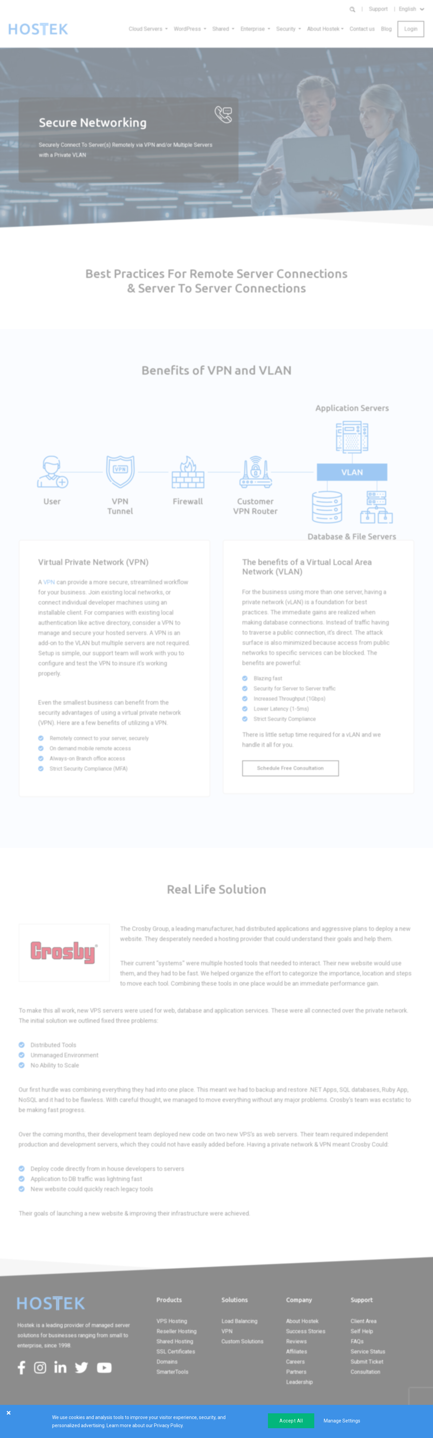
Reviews (296, 1341)
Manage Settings (342, 1420)
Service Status (368, 1351)
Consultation (365, 1372)
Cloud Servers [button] (146, 29)
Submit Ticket (367, 1362)
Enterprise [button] (253, 29)
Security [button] (286, 29)
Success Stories (305, 1331)
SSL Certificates (176, 1351)
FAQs (357, 1341)
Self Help (362, 1331)
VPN (49, 582)
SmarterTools (172, 1372)
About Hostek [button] (323, 29)
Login (410, 29)
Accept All (291, 1420)
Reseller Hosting (177, 1331)
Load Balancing (239, 1321)
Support (378, 9)
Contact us (362, 29)
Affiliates (296, 1351)
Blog (386, 29)
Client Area (364, 1321)
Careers (295, 1362)
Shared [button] (221, 29)
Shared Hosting (175, 1341)
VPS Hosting (172, 1321)
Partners (296, 1372)
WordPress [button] (188, 29)
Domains (167, 1362)
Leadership (299, 1382)
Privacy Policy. (169, 1425)
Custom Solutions (243, 1341)
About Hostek (302, 1321)
